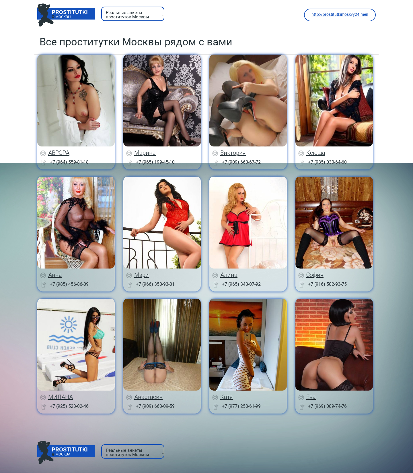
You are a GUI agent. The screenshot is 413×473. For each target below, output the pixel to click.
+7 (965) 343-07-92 (241, 284)
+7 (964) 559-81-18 (69, 162)
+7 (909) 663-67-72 (241, 162)
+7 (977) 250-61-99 (241, 406)
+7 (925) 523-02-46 (69, 406)
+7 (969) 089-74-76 (327, 406)
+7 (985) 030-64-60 (327, 162)
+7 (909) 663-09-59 (155, 406)
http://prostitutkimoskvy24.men (340, 14)
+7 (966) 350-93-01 (155, 284)
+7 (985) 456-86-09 (69, 284)
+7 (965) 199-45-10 (155, 162)
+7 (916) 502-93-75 (327, 284)
